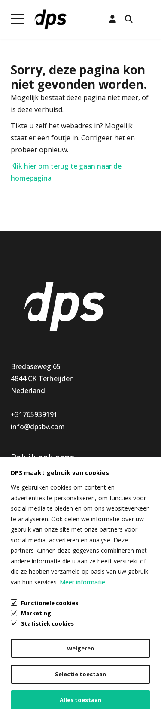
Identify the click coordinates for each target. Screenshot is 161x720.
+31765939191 (34, 414)
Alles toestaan (80, 700)
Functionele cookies (49, 602)
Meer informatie (82, 582)
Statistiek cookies (47, 623)
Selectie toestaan (80, 674)
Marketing (36, 613)
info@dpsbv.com (38, 426)
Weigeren (80, 648)
